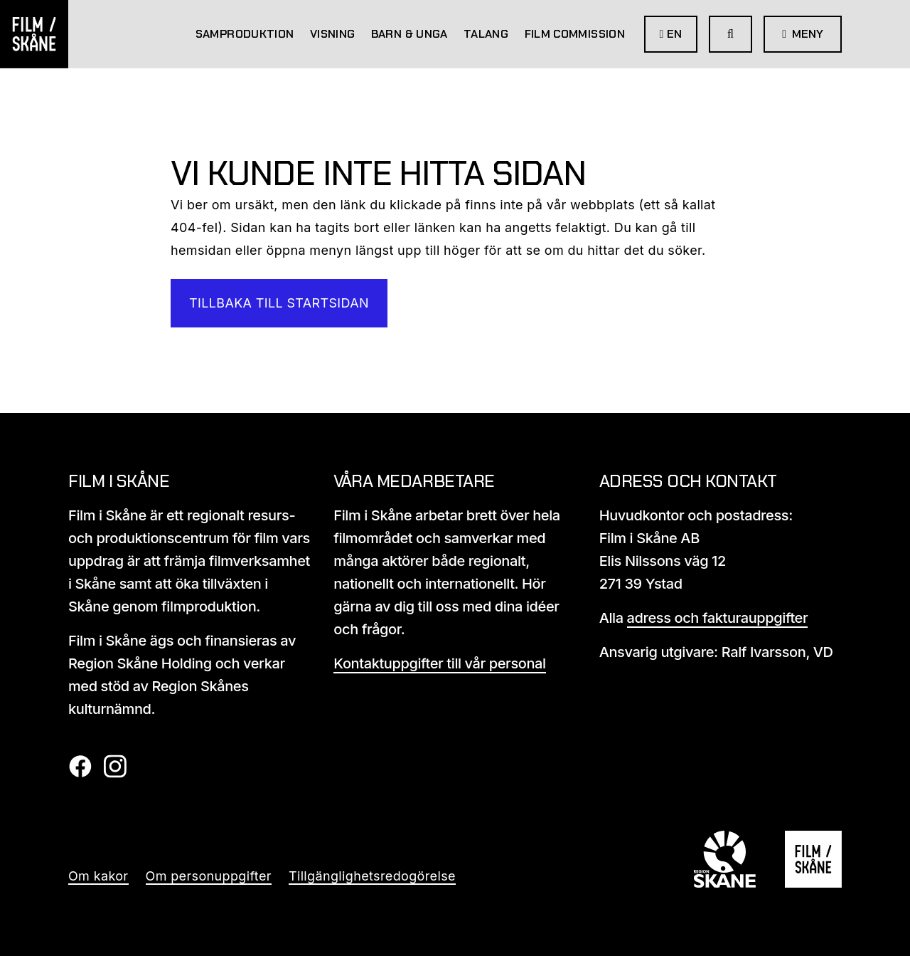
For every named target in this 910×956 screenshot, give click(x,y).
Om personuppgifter (209, 875)
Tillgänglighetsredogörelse (372, 875)
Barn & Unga (409, 33)
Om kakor (98, 875)
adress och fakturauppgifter (717, 617)
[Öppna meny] (803, 34)
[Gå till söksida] (730, 34)
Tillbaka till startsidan (279, 302)
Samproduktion (245, 33)
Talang (486, 33)
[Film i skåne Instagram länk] (115, 773)
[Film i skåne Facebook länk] (80, 773)
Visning (332, 33)
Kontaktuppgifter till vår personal (439, 663)
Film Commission (575, 33)
